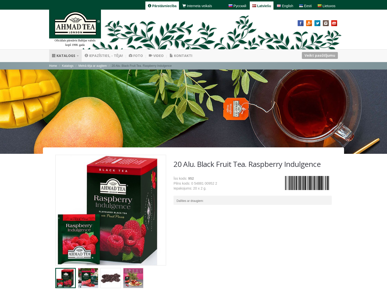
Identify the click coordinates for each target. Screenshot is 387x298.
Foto (136, 55)
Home (53, 66)
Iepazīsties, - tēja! (104, 55)
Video (156, 55)
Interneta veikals (197, 6)
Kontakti (181, 55)
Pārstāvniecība (162, 6)
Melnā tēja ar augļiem (92, 66)
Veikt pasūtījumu (320, 55)
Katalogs (65, 55)
